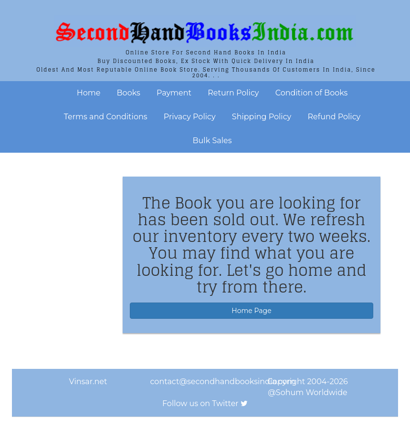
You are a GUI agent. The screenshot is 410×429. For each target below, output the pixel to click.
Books (128, 92)
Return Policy (233, 92)
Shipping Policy (261, 116)
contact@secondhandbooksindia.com (222, 381)
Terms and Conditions (105, 116)
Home (89, 92)
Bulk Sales (212, 140)
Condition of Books (311, 92)
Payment (174, 92)
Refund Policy (333, 116)
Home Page (251, 310)
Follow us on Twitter (200, 403)
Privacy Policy (190, 116)
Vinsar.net (88, 381)
